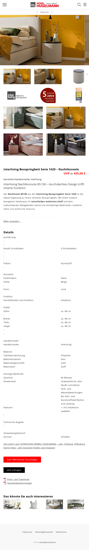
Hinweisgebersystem (44, 532)
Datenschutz (61, 532)
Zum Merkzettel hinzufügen (22, 459)
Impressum (27, 532)
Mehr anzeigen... (12, 221)
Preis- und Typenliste (16, 479)
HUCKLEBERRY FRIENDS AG (47, 542)
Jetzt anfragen (14, 470)
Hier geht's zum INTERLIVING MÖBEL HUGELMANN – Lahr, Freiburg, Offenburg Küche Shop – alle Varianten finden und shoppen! (44, 446)
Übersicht (44, 12)
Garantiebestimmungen (17, 483)
